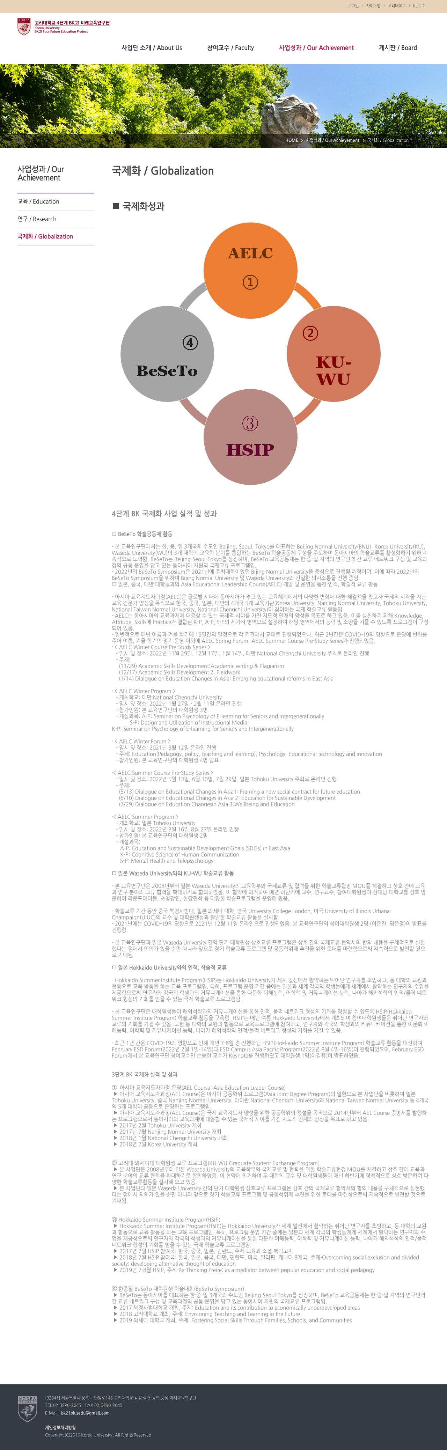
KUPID (418, 6)
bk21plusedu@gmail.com (85, 1413)
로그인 (353, 6)
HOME (291, 140)
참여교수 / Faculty (230, 48)
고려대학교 (396, 6)
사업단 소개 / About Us (152, 48)
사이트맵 (373, 6)
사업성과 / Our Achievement (316, 48)
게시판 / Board (398, 48)
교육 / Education (38, 202)
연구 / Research (37, 219)
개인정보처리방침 (60, 1428)
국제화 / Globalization (45, 237)
